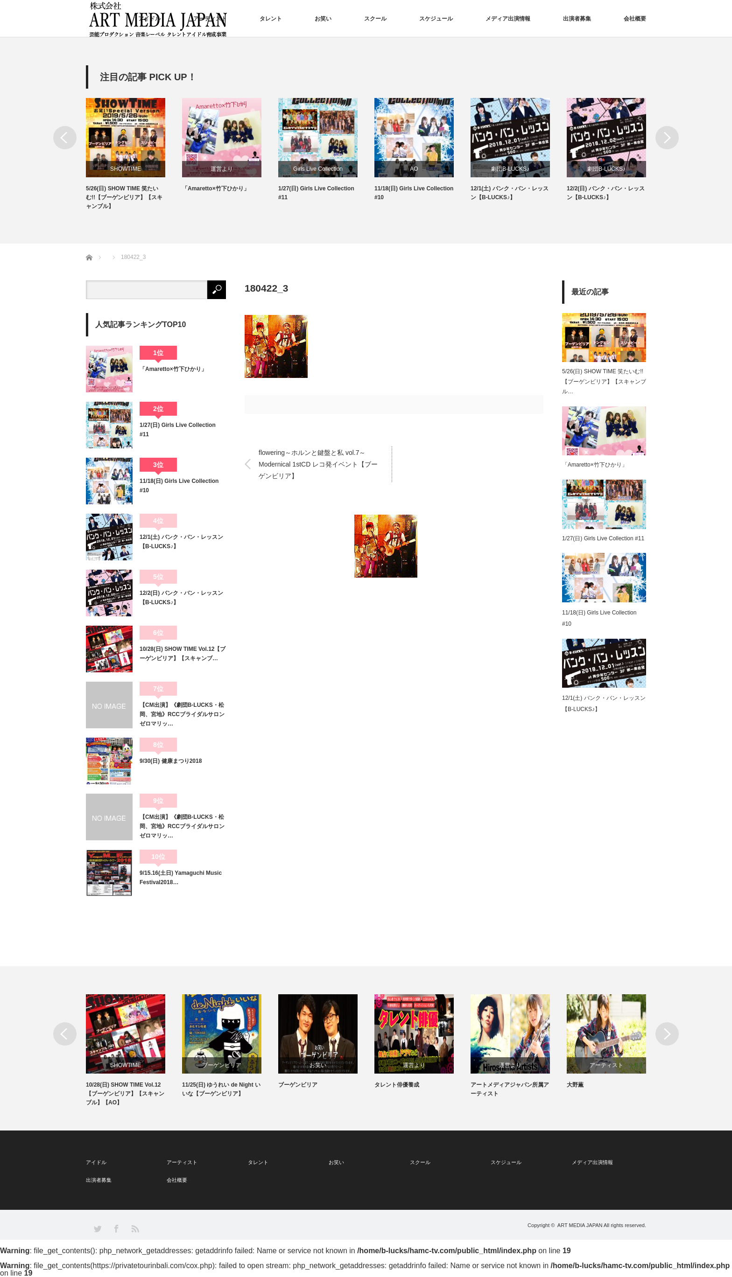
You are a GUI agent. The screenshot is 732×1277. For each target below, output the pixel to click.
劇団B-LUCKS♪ (510, 169)
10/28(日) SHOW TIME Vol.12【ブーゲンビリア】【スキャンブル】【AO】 (125, 1094)
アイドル (149, 18)
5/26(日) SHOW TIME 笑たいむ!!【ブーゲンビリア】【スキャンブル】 (124, 197)
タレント (271, 18)
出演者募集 (577, 18)
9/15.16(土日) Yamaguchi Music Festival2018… (181, 878)
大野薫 (575, 1085)
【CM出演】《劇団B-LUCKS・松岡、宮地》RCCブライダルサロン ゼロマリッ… (183, 714)
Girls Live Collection (318, 169)
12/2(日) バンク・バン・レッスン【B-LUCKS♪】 (606, 193)
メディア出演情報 (508, 18)
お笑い (323, 18)
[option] (134, 154)
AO (414, 169)
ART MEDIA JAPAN (580, 1225)
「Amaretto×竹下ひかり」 (215, 188)
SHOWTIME (125, 169)
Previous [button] (65, 137)
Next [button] (667, 137)
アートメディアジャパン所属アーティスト (510, 1089)
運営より (222, 169)
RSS (135, 1228)
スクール (375, 18)
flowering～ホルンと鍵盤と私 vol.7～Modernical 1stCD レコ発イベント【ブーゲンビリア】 (318, 463)
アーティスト (210, 18)
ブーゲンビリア (221, 1065)
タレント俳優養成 (396, 1085)
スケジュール (436, 18)
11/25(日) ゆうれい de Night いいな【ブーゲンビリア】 (221, 1089)
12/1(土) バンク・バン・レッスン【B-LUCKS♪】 (510, 193)
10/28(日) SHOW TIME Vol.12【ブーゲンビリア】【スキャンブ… (182, 654)
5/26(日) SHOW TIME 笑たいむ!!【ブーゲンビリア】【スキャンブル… (604, 381)
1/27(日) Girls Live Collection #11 (316, 193)
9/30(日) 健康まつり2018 (171, 761)
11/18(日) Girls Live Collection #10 (413, 193)
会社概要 (635, 18)
